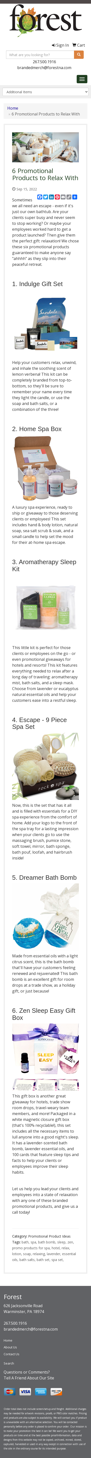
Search (9, 1363)
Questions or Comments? (27, 1372)
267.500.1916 (44, 61)
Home (12, 108)
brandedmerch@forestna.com (44, 67)
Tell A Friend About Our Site (29, 1378)
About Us (10, 1347)
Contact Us (11, 1354)
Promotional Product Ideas (49, 1236)
